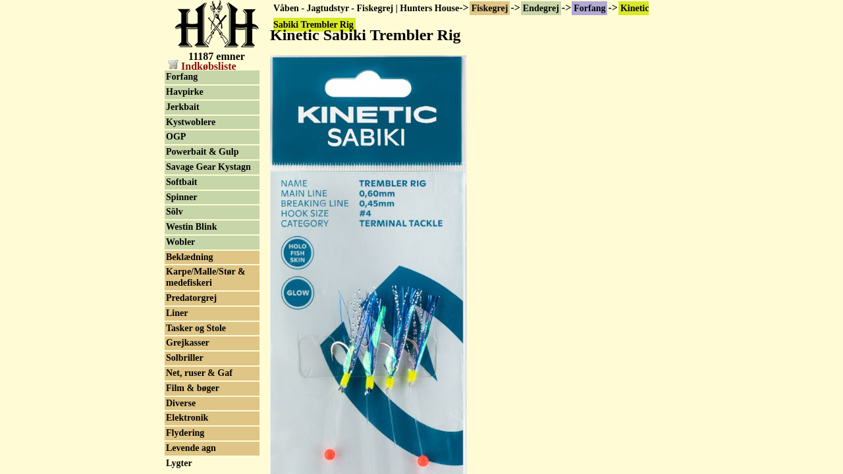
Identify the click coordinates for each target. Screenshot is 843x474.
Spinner (181, 197)
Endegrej (541, 8)
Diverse (181, 403)
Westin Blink (191, 227)
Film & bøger (192, 388)
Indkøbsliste (202, 66)
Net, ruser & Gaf (199, 373)
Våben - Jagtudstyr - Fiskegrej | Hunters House (366, 8)
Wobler (180, 242)
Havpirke (185, 92)
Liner (177, 313)
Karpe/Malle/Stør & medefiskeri (206, 277)
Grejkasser (187, 343)
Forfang (589, 8)
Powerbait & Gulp (202, 152)
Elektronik (187, 418)
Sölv (174, 212)
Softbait (181, 182)
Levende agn (191, 448)
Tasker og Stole (196, 328)
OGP (176, 137)
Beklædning (189, 257)
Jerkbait (183, 107)
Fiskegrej (490, 8)
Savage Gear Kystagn (208, 167)
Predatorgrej (191, 298)
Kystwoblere (190, 122)
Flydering (185, 433)
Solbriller (185, 358)
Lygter (179, 463)
